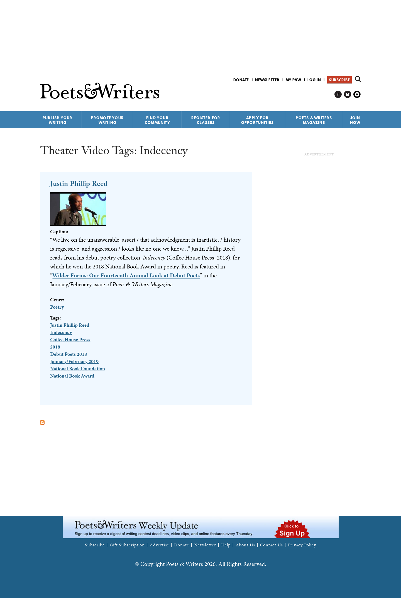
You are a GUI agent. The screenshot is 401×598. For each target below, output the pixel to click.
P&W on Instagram (357, 94)
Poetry (57, 306)
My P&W (293, 79)
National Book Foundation (77, 368)
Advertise (159, 545)
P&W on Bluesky (347, 94)
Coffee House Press (70, 339)
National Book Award (72, 375)
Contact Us (271, 545)
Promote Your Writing (107, 120)
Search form (358, 79)
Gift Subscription (127, 545)
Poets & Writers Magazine (314, 120)
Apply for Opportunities (257, 120)
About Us (245, 545)
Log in (314, 79)
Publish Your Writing (57, 120)
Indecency (61, 332)
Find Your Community (157, 120)
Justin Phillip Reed (78, 183)
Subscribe (339, 79)
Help (226, 545)
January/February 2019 (74, 361)
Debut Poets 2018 (68, 353)
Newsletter (267, 79)
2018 (55, 346)
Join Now (355, 120)
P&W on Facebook (338, 94)
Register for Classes (205, 120)
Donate (241, 79)
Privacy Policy (302, 545)
